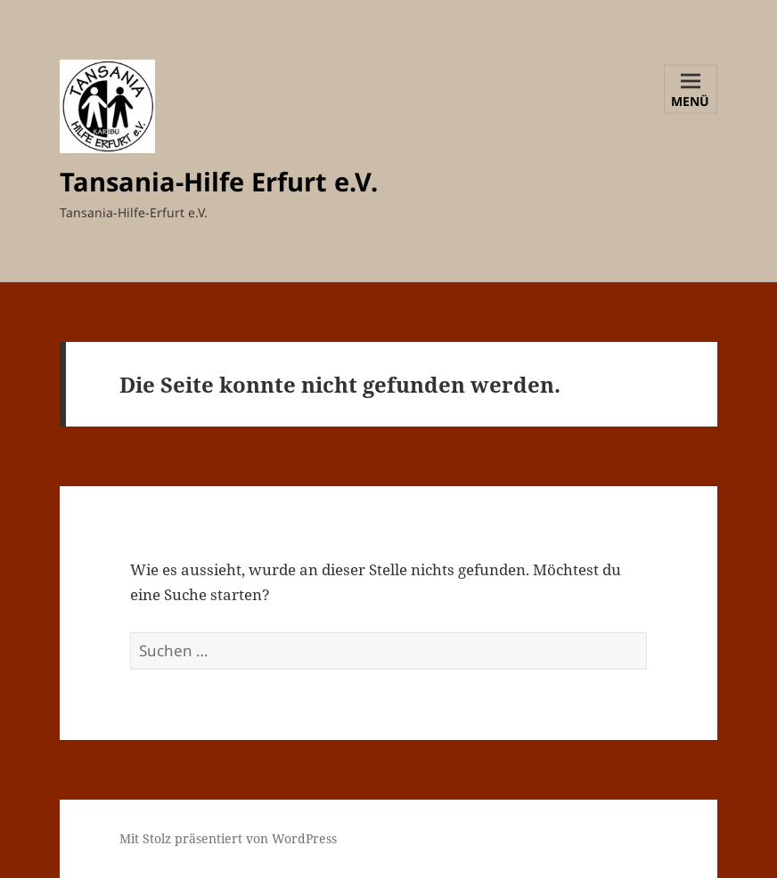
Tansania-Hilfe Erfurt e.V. (219, 181)
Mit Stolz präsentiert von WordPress (228, 838)
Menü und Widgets (691, 102)
